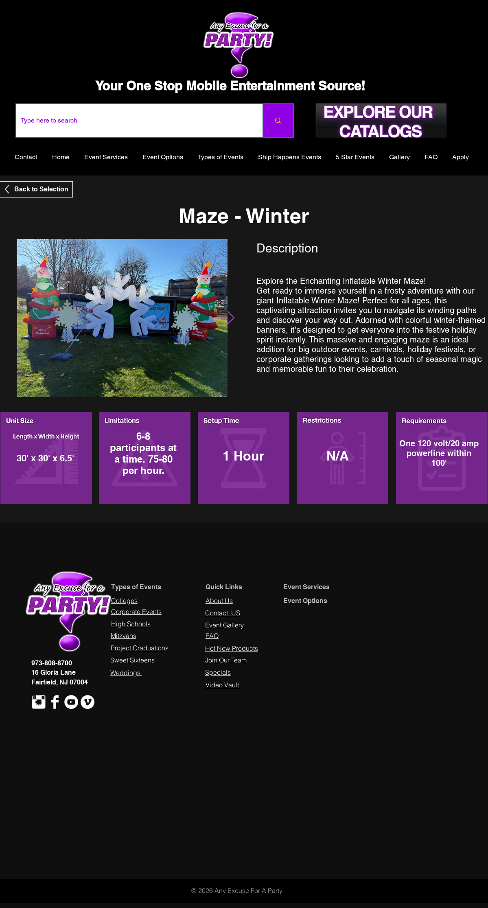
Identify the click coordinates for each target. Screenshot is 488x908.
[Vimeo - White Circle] (87, 702)
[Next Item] (231, 318)
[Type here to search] (133, 120)
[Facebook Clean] (55, 702)
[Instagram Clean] (39, 702)
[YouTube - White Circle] (71, 702)
